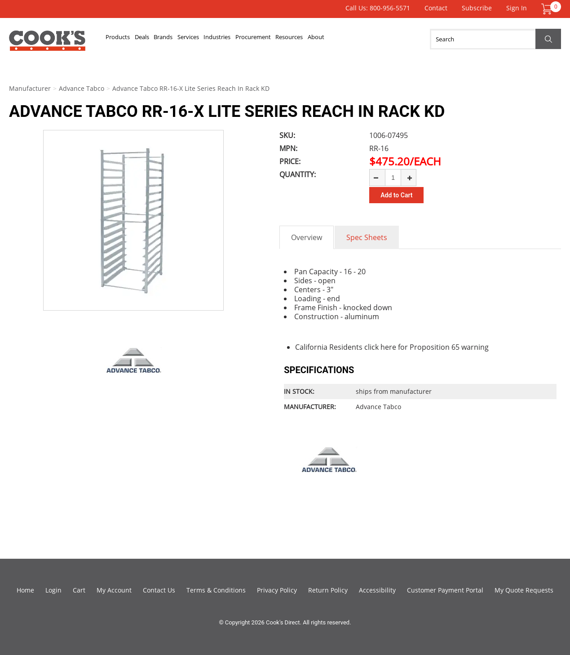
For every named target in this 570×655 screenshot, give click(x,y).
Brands (183, 39)
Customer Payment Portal (445, 590)
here (388, 347)
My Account (114, 590)
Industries (253, 39)
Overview (306, 237)
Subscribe (477, 8)
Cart (79, 590)
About (377, 39)
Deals (153, 39)
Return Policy (328, 590)
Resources (343, 39)
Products (122, 39)
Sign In (516, 8)
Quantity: (297, 174)
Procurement (298, 39)
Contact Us (159, 590)
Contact (435, 8)
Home (25, 590)
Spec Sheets (366, 237)
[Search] (495, 39)
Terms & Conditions (216, 590)
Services (215, 39)
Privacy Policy (277, 590)
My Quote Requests (524, 590)
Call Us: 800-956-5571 (377, 8)
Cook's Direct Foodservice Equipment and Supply (47, 44)
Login (53, 590)
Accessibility (377, 590)
